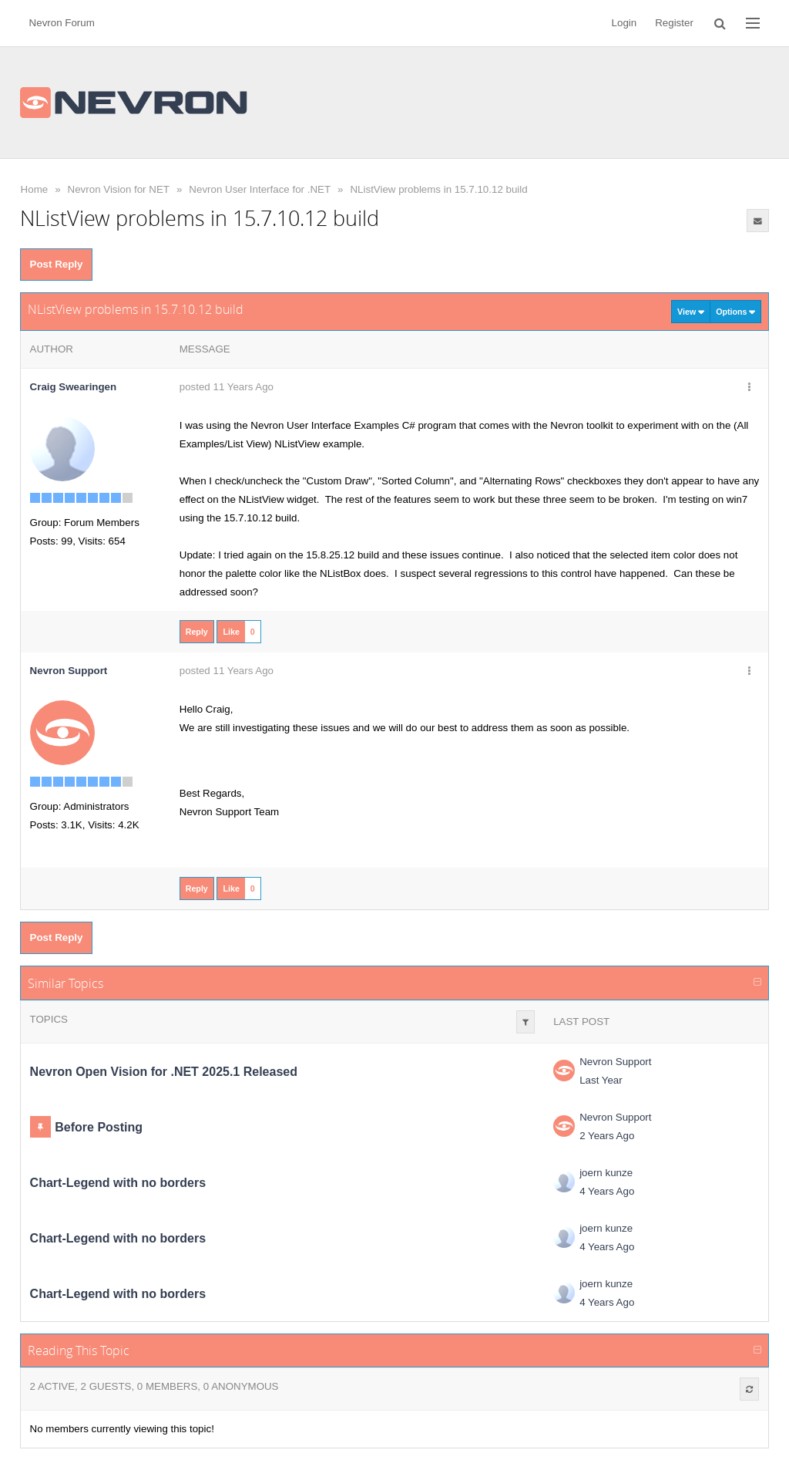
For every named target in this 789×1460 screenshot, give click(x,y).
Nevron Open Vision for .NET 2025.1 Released (163, 1071)
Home (35, 189)
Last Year (601, 1080)
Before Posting (99, 1127)
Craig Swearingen (73, 387)
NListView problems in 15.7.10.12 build (438, 189)
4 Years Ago (606, 1191)
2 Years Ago (606, 1135)
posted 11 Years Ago (227, 387)
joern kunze (606, 1172)
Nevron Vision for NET (119, 189)
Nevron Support (615, 1061)
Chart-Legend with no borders (118, 1182)
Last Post (581, 1021)
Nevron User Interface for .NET (260, 189)
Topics (49, 1019)
